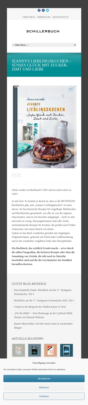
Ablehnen (44, 387)
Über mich (29, 17)
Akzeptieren (44, 378)
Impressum (43, 17)
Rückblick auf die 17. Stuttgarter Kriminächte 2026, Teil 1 (44, 300)
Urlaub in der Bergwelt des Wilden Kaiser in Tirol (40, 306)
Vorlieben (44, 396)
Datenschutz (60, 17)
